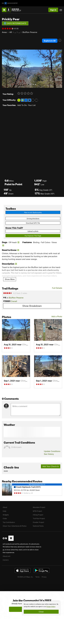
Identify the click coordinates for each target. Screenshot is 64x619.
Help (4, 511)
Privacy (44, 577)
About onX (6, 556)
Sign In (53, 10)
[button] (4, 69)
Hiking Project (38, 515)
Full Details (57, 288)
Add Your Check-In (50, 466)
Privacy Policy (50, 606)
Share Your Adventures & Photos (14, 526)
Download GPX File (33, 223)
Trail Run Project (39, 518)
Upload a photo (32, 231)
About (5, 507)
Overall (14, 301)
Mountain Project (39, 507)
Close (41, 611)
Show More (10, 279)
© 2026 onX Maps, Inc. (25, 577)
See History (49, 454)
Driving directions (33, 219)
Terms (37, 577)
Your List (32, 105)
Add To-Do (22, 105)
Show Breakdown (32, 305)
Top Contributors (9, 522)
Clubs (5, 518)
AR (10, 32)
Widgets (6, 515)
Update (52, 451)
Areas (4, 32)
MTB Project (37, 511)
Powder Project (38, 522)
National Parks (38, 526)
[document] (41, 608)
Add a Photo (56, 316)
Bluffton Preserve (29, 32)
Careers (6, 560)
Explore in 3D (50, 41)
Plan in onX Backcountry (33, 212)
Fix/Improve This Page (33, 236)
